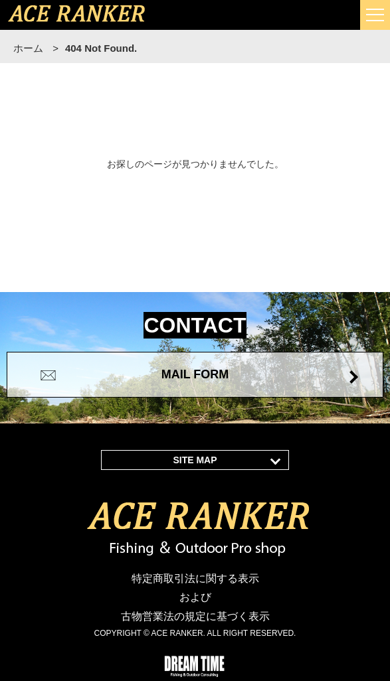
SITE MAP (195, 460)
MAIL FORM (195, 374)
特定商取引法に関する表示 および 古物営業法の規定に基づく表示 (195, 598)
